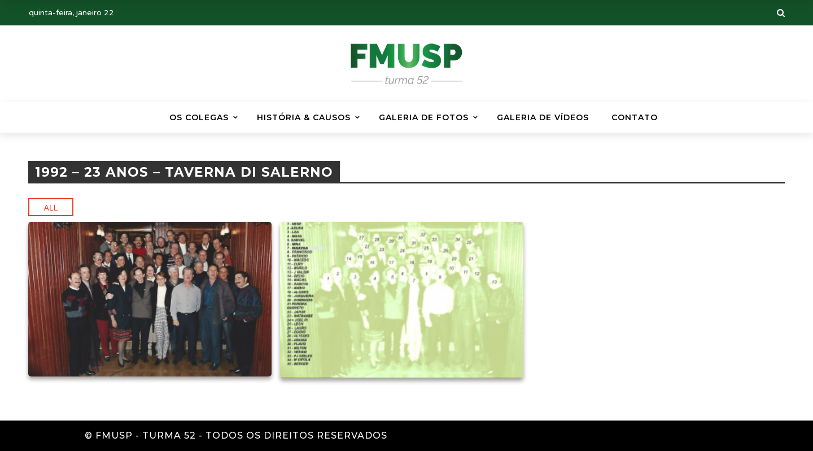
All (51, 207)
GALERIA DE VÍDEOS (543, 117)
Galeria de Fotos (424, 117)
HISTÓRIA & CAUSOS (304, 117)
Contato (634, 117)
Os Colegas (199, 117)
